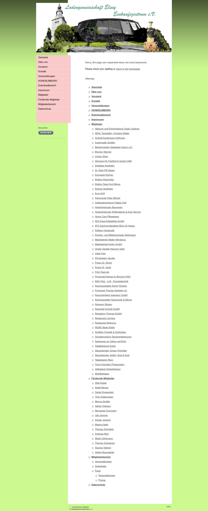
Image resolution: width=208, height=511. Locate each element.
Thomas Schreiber (104, 429)
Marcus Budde (102, 401)
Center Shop (101, 156)
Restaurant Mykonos (105, 323)
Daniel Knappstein (104, 392)
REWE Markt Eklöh (105, 327)
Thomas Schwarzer (105, 443)
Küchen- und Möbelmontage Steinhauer (115, 235)
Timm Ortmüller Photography (110, 364)
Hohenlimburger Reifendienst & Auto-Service (118, 212)
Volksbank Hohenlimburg (107, 369)
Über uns (96, 92)
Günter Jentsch (103, 420)
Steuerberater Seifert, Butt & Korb (112, 355)
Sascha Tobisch (103, 448)
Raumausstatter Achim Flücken (111, 286)
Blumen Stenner (103, 152)
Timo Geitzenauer (104, 397)
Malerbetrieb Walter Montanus (110, 240)
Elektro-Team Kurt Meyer (107, 184)
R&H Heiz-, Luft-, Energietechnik (111, 281)
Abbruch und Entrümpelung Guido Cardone (117, 129)
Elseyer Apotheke (104, 189)
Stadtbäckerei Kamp (105, 346)
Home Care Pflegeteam (107, 216)
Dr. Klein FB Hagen (105, 170)
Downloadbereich (101, 115)
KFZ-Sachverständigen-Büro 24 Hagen (115, 226)
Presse (102, 480)
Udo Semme (101, 415)
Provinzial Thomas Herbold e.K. (111, 290)
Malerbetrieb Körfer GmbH (108, 244)
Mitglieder (96, 124)
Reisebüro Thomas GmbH (108, 313)
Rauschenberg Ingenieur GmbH (111, 295)
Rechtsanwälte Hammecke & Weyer (113, 300)
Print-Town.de (102, 272)
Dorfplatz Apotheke (104, 166)
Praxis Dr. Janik (103, 267)
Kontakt (95, 101)
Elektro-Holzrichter (104, 179)
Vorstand (96, 96)
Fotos (98, 471)
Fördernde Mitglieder (102, 378)
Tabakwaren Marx (104, 360)
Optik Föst (100, 253)
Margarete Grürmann (105, 411)
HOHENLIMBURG (100, 110)
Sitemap (86, 507)
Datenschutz (98, 485)
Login (168, 506)
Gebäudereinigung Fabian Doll (110, 203)
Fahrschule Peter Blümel (107, 198)
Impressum (97, 119)
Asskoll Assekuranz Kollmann (110, 138)
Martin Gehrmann (104, 438)
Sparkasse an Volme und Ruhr (110, 341)
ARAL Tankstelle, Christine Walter (112, 133)
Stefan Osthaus (103, 406)
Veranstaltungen (100, 105)
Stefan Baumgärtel (104, 452)
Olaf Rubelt (100, 383)
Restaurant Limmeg (105, 318)
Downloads (100, 466)
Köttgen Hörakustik (104, 230)
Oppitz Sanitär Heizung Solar (110, 249)
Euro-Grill (100, 193)
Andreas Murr (102, 434)
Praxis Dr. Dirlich (103, 263)
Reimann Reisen (103, 304)
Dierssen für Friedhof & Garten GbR (113, 161)
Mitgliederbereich (100, 457)
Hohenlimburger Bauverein (108, 207)
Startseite (96, 87)
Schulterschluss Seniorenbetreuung (113, 337)
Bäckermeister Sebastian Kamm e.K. (114, 147)
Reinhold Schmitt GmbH (107, 309)
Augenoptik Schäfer (105, 142)
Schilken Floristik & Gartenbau (110, 332)
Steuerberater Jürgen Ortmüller (111, 350)
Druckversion (75, 507)
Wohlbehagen (102, 374)
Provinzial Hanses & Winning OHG (112, 277)
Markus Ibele (101, 424)
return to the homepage (128, 69)
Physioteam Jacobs (105, 258)
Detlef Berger (101, 387)
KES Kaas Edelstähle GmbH (109, 221)
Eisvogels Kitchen (104, 175)
